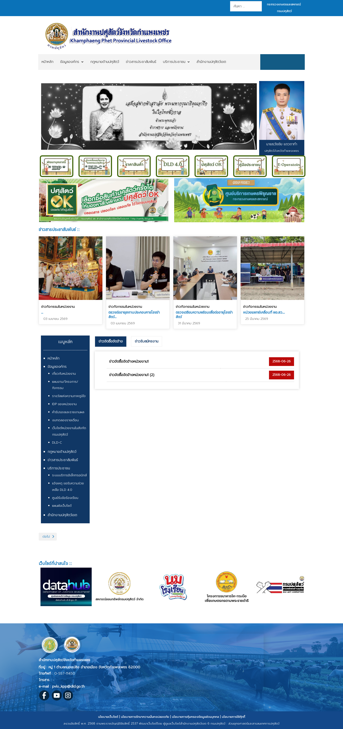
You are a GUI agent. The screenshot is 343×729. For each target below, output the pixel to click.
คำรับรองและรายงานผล (68, 412)
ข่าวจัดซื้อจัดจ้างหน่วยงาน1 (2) (131, 375)
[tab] (111, 341)
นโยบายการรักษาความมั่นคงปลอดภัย (145, 716)
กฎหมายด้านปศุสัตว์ (62, 451)
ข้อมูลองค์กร (57, 366)
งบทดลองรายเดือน (65, 420)
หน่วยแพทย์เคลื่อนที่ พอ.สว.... (264, 312)
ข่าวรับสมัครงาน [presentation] (146, 341)
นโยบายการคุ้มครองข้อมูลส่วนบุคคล (195, 716)
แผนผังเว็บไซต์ (62, 505)
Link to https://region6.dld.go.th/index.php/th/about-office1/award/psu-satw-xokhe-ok (104, 200)
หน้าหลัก (53, 358)
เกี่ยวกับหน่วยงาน (64, 373)
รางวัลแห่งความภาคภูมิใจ (69, 396)
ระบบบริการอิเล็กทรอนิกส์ (69, 475)
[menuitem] (47, 62)
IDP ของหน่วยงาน (64, 404)
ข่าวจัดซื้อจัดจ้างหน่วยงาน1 (128, 361)
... (42, 312)
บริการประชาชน (59, 468)
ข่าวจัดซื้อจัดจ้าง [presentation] (111, 341)
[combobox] (246, 6)
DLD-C (57, 442)
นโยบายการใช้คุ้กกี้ (233, 716)
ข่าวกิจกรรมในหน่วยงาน (58, 306)
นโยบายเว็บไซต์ (108, 716)
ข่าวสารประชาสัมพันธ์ (63, 460)
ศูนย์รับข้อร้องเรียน (65, 498)
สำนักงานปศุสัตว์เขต (62, 515)
